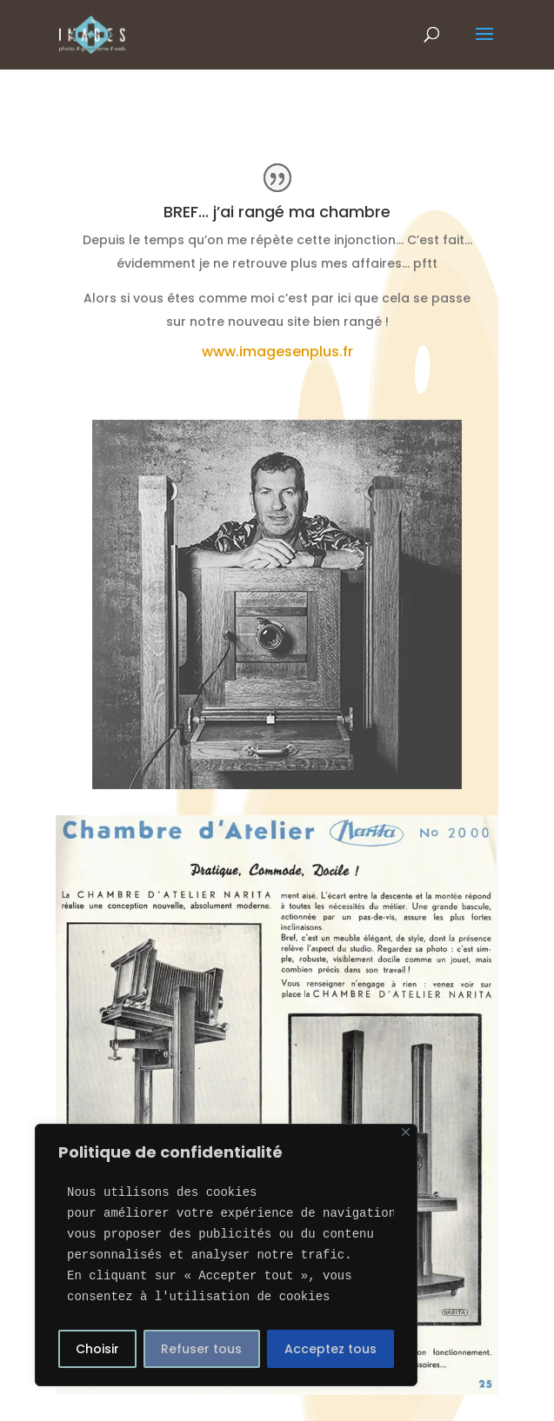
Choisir (97, 1349)
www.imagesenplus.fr (277, 352)
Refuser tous (201, 1349)
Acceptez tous (330, 1349)
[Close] (406, 1132)
